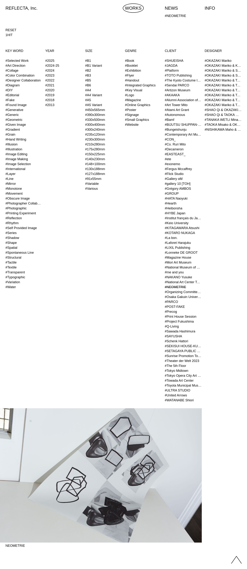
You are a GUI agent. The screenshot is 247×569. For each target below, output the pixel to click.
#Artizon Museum (177, 90)
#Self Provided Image (21, 228)
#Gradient (12, 129)
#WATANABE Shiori (179, 400)
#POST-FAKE (175, 307)
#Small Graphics (137, 120)
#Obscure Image (17, 198)
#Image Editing (16, 154)
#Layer (10, 174)
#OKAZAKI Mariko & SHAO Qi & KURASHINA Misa (223, 75)
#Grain (10, 134)
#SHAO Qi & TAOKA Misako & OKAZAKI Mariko (223, 115)
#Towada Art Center (179, 380)
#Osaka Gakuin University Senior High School (183, 297)
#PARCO (171, 302)
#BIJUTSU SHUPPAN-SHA (183, 124)
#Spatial (11, 248)
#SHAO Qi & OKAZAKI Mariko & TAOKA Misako (223, 110)
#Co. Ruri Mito (175, 144)
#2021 (49, 85)
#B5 (88, 80)
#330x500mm (95, 120)
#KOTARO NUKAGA (180, 233)
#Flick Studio (174, 174)
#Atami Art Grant (177, 110)
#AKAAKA (172, 95)
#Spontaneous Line (19, 252)
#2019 (49, 95)
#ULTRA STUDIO (177, 390)
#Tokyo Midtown (176, 371)
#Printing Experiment (20, 213)
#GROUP (172, 193)
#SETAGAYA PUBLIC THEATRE (183, 351)
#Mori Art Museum (178, 262)
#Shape (11, 243)
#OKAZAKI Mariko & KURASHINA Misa (223, 65)
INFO (210, 8)
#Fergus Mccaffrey (178, 169)
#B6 (88, 85)
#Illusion (11, 144)
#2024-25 (52, 65)
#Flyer (129, 75)
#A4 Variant (93, 95)
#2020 (49, 90)
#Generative (14, 110)
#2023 (49, 75)
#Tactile (11, 262)
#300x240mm (95, 129)
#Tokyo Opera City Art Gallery (183, 375)
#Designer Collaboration (23, 80)
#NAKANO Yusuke (178, 277)
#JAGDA (171, 65)
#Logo (129, 95)
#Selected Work (17, 61)
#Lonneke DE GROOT (181, 252)
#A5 (88, 100)
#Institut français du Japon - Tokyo (183, 218)
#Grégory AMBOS (178, 188)
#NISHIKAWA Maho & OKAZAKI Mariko (223, 129)
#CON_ (170, 139)
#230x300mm (95, 139)
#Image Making (16, 159)
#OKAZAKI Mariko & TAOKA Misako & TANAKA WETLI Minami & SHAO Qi (223, 105)
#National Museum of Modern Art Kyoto (183, 267)
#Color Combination (19, 75)
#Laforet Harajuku (178, 243)
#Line (9, 179)
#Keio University (176, 223)
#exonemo (172, 164)
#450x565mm (95, 110)
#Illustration (13, 149)
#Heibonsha (173, 208)
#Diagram (12, 85)
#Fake (10, 100)
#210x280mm (95, 144)
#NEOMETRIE (175, 287)
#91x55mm (93, 179)
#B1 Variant (93, 65)
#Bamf (169, 120)
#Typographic (15, 277)
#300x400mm (95, 124)
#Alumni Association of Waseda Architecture (183, 100)
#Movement (14, 193)
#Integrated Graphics (140, 85)
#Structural (13, 257)
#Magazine (133, 100)
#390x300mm (95, 115)
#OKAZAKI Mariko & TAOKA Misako (223, 80)
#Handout (132, 80)
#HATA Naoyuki (176, 198)
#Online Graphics (137, 105)
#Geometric (13, 120)
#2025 (49, 61)
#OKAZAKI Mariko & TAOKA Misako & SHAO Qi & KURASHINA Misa (223, 95)
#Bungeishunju (175, 129)
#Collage (11, 70)
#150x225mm (95, 154)
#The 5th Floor (175, 366)
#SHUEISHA (174, 61)
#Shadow (12, 238)
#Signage (132, 115)
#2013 (49, 105)
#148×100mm (95, 164)
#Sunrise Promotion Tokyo (183, 356)
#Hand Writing (15, 139)
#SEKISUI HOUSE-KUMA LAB (183, 346)
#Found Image (16, 105)
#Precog (171, 311)
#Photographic (16, 208)
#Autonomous (175, 115)
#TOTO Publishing (178, 75)
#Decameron (174, 149)
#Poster (130, 110)
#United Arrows (176, 395)
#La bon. (171, 238)
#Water (10, 287)
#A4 (88, 90)
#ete (168, 159)
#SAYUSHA (173, 336)
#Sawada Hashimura (180, 331)
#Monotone (13, 188)
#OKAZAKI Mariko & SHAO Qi (223, 70)
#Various (91, 188)
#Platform (172, 70)
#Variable (92, 184)
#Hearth (170, 203)
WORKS (133, 8)
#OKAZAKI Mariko (218, 61)
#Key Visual (133, 90)
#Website (132, 124)
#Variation (12, 282)
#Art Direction (15, 65)
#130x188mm (95, 169)
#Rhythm (12, 223)
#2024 (49, 70)
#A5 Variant (93, 105)
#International (15, 169)
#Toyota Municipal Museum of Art (183, 385)
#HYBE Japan (175, 213)
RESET (10, 30)
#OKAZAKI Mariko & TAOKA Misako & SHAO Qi (223, 90)
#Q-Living (172, 326)
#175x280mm (95, 149)
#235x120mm (95, 134)
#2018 (49, 100)
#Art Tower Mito (176, 105)
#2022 (49, 80)
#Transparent (15, 272)
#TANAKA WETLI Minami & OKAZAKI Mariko (223, 120)
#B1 (88, 61)
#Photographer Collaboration (23, 203)
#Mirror (10, 184)
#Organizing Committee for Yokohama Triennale (183, 292)
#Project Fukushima (179, 321)
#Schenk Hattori (176, 341)
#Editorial (12, 95)
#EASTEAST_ (175, 154)
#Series (11, 233)
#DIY (9, 90)
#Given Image (15, 124)
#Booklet (131, 65)
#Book (129, 61)
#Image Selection (18, 164)
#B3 (88, 75)
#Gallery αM (173, 179)
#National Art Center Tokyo (183, 282)
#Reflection (13, 218)
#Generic (12, 115)
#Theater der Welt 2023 (182, 361)
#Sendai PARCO (177, 85)
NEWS (171, 8)
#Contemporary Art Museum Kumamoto (183, 134)
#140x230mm (95, 159)
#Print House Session (180, 316)
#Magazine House (178, 257)
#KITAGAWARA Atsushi (182, 228)
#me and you (174, 272)
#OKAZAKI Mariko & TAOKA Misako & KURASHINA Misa (223, 85)
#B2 (88, 70)
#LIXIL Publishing (177, 248)
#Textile (11, 267)
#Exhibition (133, 70)
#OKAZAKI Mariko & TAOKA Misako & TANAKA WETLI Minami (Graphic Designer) (223, 100)
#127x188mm (95, 174)
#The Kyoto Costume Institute (183, 80)
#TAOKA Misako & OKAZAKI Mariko (223, 124)
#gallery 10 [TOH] (177, 184)
